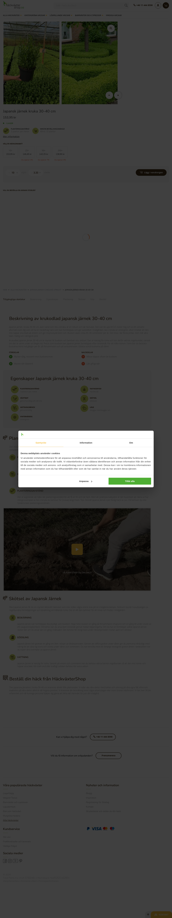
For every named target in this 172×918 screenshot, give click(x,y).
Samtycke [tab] (41, 442)
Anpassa (85, 481)
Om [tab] (131, 442)
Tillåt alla (130, 481)
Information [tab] (86, 442)
